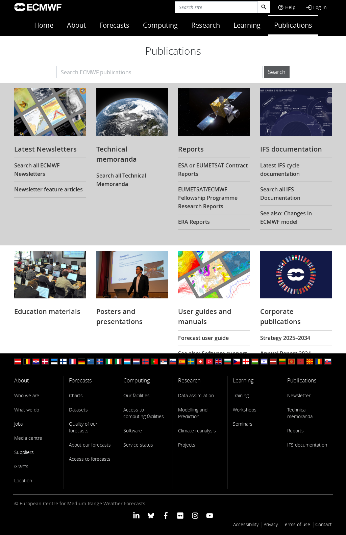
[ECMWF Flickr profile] (180, 515)
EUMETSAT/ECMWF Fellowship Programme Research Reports (208, 198)
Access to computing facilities (143, 413)
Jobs (18, 424)
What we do (26, 409)
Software (132, 430)
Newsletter (299, 395)
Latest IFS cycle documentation (280, 170)
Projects (186, 445)
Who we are (26, 395)
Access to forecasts (89, 459)
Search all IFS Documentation (280, 194)
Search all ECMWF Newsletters (37, 170)
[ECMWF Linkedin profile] (136, 515)
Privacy (271, 524)
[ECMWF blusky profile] (151, 515)
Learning (247, 25)
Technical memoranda (300, 413)
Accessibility (245, 524)
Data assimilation (196, 395)
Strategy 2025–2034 (285, 338)
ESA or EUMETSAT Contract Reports (213, 170)
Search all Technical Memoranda (121, 180)
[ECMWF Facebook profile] (165, 515)
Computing (160, 25)
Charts (76, 395)
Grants (21, 466)
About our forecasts (90, 445)
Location (23, 480)
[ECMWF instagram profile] (195, 515)
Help (287, 7)
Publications (293, 25)
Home (43, 25)
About (76, 25)
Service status (138, 445)
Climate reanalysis (197, 430)
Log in (316, 7)
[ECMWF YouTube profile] (209, 515)
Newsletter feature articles (48, 189)
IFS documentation (307, 445)
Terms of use (296, 524)
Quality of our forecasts (83, 427)
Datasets (78, 409)
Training (241, 395)
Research (205, 25)
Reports (295, 430)
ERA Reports (194, 221)
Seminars (242, 424)
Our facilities (136, 395)
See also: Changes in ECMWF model (286, 217)
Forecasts (114, 25)
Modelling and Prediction (192, 413)
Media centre (28, 438)
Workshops (244, 409)
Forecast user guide (203, 338)
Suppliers (24, 452)
